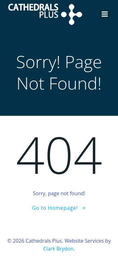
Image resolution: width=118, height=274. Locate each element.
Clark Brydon (58, 248)
